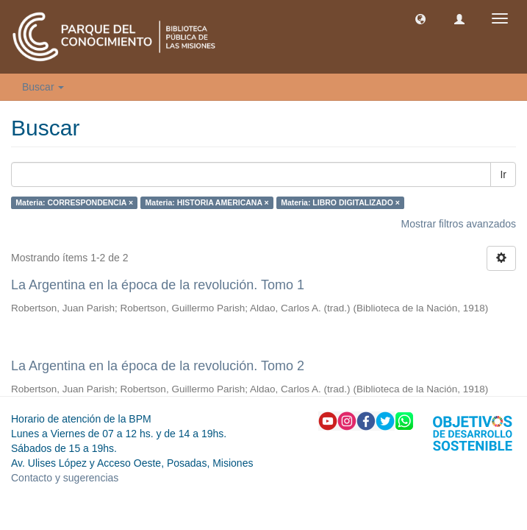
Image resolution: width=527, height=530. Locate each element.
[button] (420, 18)
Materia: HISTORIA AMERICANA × (207, 202)
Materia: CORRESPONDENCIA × (74, 202)
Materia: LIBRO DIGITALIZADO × (340, 202)
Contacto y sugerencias (64, 478)
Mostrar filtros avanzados (458, 224)
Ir (503, 174)
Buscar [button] (43, 87)
